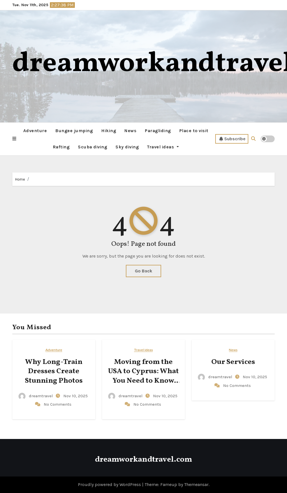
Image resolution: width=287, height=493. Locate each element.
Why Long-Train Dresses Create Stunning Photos (54, 371)
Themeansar (196, 484)
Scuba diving (92, 146)
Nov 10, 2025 (75, 395)
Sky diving (127, 146)
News (130, 130)
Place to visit (194, 130)
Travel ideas (163, 146)
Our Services (233, 362)
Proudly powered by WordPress (110, 484)
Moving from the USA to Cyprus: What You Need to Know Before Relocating (143, 376)
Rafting (61, 146)
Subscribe (232, 139)
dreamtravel (36, 395)
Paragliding (158, 130)
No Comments (57, 404)
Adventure (35, 130)
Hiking (108, 130)
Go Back (143, 271)
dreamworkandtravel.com (143, 459)
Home (20, 179)
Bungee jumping (74, 130)
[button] (14, 139)
